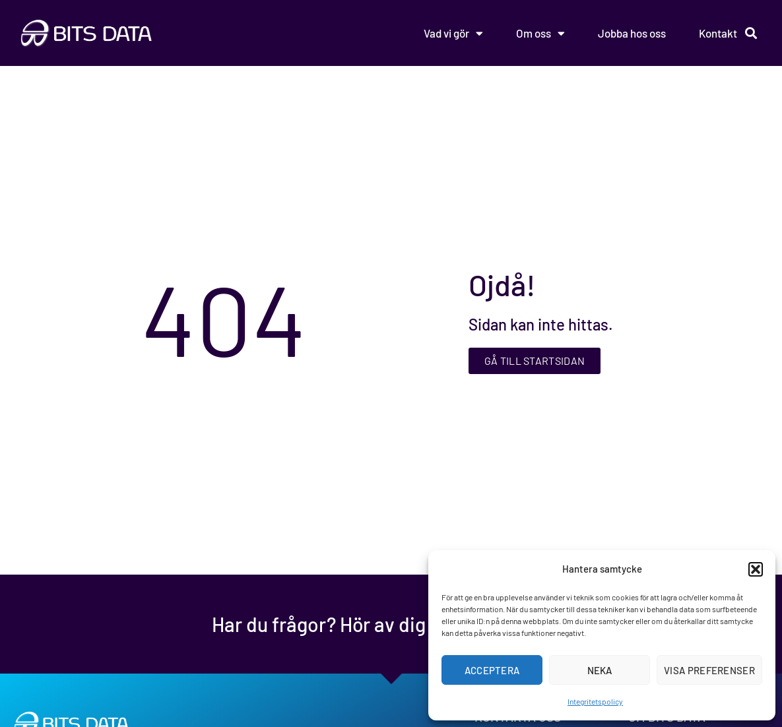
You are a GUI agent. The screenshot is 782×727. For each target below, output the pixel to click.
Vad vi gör (453, 33)
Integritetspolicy (595, 701)
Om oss (540, 33)
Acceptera (492, 670)
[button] (755, 569)
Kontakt (718, 33)
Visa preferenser (709, 670)
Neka (599, 670)
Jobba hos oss (632, 33)
